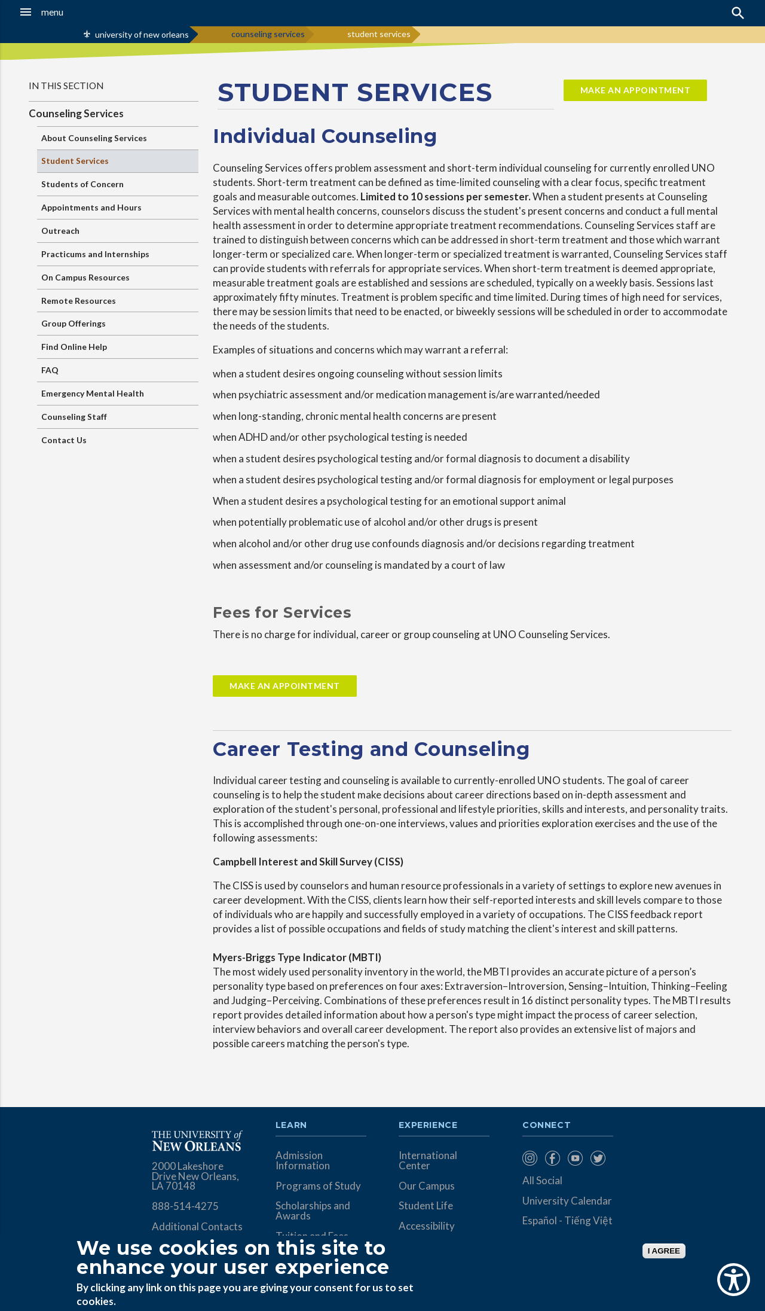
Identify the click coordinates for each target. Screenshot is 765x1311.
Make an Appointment (635, 90)
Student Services (75, 161)
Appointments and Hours (91, 207)
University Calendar (567, 1200)
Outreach (60, 230)
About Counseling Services (94, 138)
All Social (542, 1180)
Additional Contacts (197, 1226)
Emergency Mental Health (92, 393)
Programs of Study (318, 1185)
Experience (428, 1125)
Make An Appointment (285, 686)
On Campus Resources (85, 277)
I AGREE (664, 1250)
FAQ (50, 370)
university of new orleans (142, 34)
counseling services (268, 34)
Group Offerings (73, 323)
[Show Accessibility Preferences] (733, 1279)
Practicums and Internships (95, 254)
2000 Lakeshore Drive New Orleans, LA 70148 (195, 1176)
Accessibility (427, 1225)
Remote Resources (78, 300)
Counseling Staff (74, 416)
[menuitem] (530, 1158)
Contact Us (64, 440)
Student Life (426, 1205)
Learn (291, 1125)
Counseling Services (76, 113)
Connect (546, 1125)
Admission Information (303, 1160)
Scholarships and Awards (313, 1210)
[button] (72, 12)
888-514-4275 (185, 1206)
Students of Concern (82, 184)
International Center (428, 1160)
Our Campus (427, 1185)
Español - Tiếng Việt (567, 1220)
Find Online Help (74, 347)
